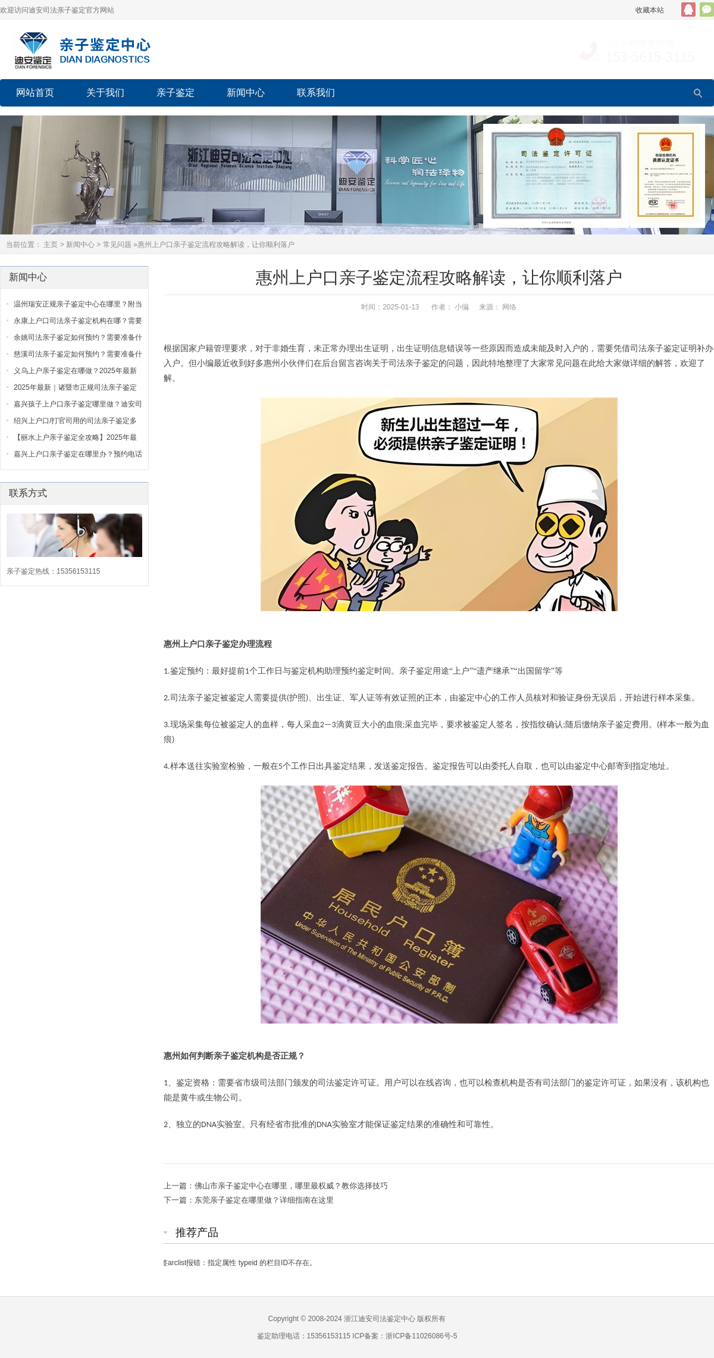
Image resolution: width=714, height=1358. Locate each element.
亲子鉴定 (175, 92)
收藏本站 (649, 10)
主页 (50, 244)
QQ (688, 9)
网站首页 (35, 92)
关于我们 (105, 92)
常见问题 (117, 244)
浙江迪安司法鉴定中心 (379, 1319)
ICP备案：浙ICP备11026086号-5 (404, 1336)
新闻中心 (246, 92)
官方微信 (707, 9)
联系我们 (316, 92)
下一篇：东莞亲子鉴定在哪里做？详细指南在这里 (249, 1200)
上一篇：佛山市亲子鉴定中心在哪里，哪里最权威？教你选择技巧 (276, 1185)
